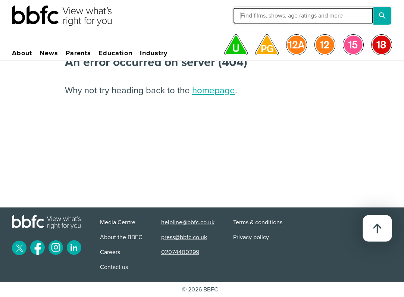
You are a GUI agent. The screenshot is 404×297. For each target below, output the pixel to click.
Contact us (114, 267)
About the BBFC (121, 237)
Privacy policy (251, 237)
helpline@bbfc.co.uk (187, 222)
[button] (259, 15)
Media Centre (117, 222)
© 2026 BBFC (200, 290)
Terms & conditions (257, 222)
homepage (213, 90)
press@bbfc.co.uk (184, 237)
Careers (110, 252)
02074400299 (180, 252)
